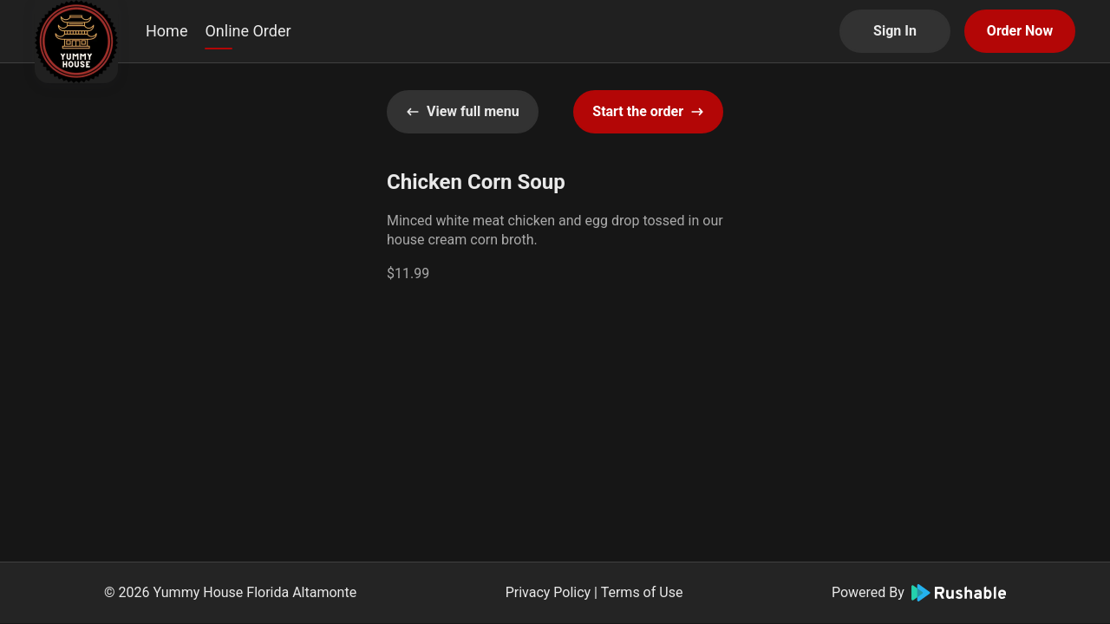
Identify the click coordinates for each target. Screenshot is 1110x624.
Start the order (648, 111)
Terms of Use (642, 592)
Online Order (248, 31)
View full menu (462, 111)
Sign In (895, 31)
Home (166, 31)
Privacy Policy (548, 592)
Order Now (1020, 31)
